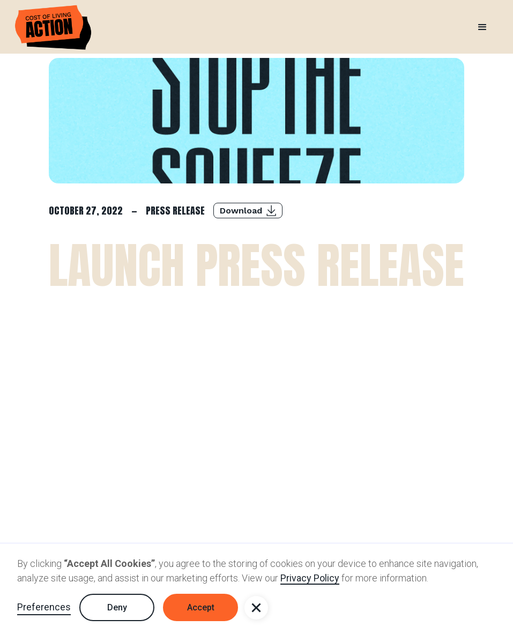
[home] (53, 27)
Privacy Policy (309, 578)
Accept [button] (200, 607)
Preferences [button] (44, 607)
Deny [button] (117, 607)
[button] (256, 608)
